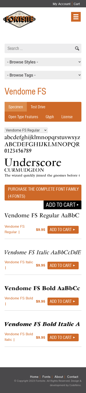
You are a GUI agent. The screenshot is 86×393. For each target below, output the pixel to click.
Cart (77, 4)
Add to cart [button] (60, 204)
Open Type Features (23, 116)
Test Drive (38, 106)
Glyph (50, 116)
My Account (61, 4)
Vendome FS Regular (26, 130)
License (67, 116)
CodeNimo (74, 385)
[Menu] (76, 17)
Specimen (15, 106)
